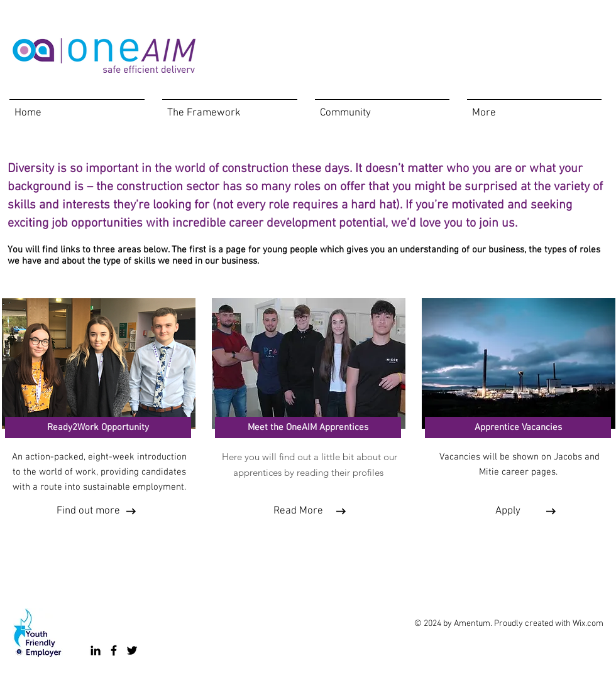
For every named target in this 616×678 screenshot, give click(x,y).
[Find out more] (88, 511)
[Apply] (508, 511)
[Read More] (298, 511)
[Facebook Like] (329, 559)
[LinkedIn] (95, 650)
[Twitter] (132, 650)
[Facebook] (114, 650)
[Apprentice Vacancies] (518, 427)
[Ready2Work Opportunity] (98, 427)
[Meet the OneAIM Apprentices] (308, 427)
